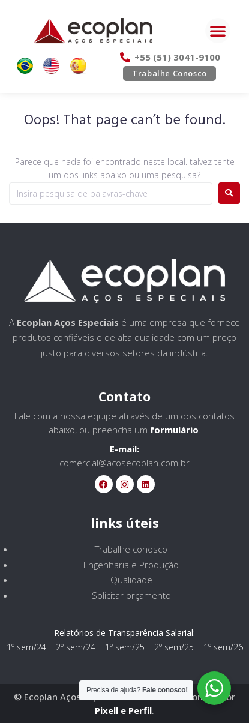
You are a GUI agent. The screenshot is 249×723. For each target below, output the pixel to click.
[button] (217, 30)
